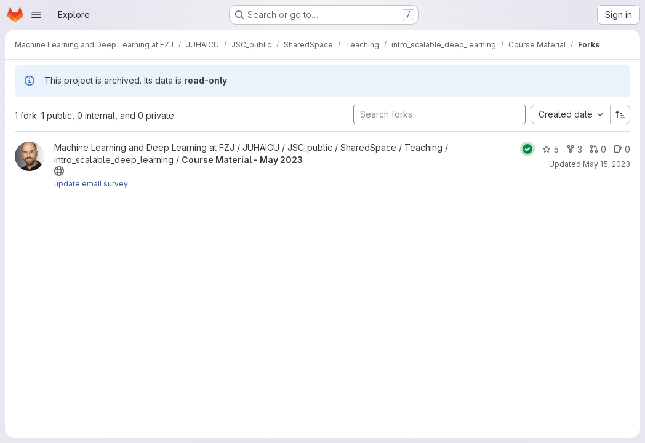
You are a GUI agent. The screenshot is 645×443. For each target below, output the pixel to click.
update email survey (91, 183)
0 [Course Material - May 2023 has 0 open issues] (622, 149)
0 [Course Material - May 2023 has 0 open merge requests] (598, 149)
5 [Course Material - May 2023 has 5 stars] (550, 149)
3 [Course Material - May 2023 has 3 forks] (574, 149)
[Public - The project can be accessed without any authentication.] (59, 171)
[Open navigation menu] (36, 15)
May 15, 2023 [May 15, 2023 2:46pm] (606, 164)
